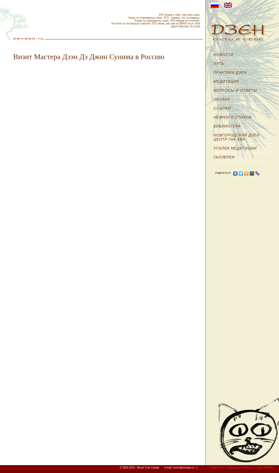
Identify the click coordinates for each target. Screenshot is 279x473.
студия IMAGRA (264, 467)
